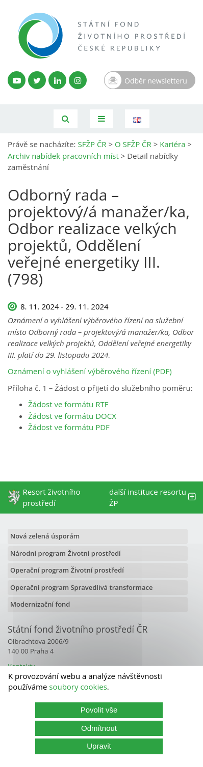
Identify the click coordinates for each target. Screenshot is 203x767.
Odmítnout (99, 728)
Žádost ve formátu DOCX (72, 416)
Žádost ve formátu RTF (68, 404)
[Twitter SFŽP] (37, 80)
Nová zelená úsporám (45, 536)
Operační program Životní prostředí (67, 570)
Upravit (99, 746)
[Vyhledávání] (66, 118)
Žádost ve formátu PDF (69, 427)
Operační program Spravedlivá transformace (81, 587)
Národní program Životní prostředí (65, 553)
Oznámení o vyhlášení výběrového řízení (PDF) (90, 371)
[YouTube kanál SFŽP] (17, 80)
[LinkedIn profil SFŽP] (57, 80)
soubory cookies (78, 686)
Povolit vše (99, 709)
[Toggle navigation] (101, 118)
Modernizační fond (40, 604)
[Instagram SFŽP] (78, 80)
